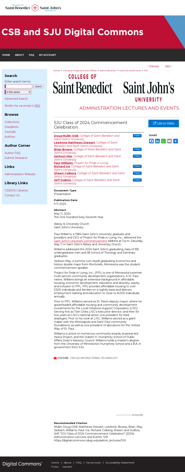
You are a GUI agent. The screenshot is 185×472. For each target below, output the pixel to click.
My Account (93, 462)
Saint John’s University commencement (80, 241)
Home (56, 70)
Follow (137, 135)
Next (167, 65)
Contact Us (12, 195)
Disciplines (11, 127)
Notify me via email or (22, 105)
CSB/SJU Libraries (16, 190)
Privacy (55, 466)
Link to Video (163, 123)
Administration (108, 70)
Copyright (67, 466)
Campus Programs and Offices (80, 70)
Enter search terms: (18, 81)
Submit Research (16, 158)
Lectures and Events (130, 70)
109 (146, 70)
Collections (12, 122)
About (67, 462)
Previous (154, 65)
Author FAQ (12, 153)
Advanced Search (16, 98)
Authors (10, 136)
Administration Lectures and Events (129, 108)
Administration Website (20, 174)
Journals (10, 132)
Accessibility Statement (120, 462)
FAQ (79, 462)
